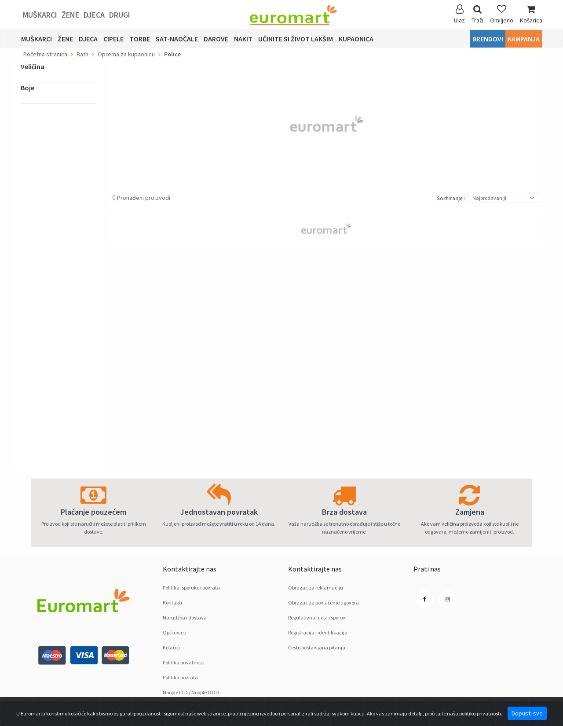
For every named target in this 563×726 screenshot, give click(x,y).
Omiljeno (501, 14)
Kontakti (172, 602)
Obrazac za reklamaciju (315, 587)
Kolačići (171, 647)
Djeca (94, 15)
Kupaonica (356, 38)
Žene (70, 15)
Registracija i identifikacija (317, 632)
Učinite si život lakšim (295, 38)
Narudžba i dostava (185, 617)
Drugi (119, 15)
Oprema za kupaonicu (126, 54)
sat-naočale (177, 38)
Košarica (531, 14)
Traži (477, 14)
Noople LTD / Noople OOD (191, 692)
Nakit (243, 38)
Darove (216, 38)
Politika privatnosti (184, 662)
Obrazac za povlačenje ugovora (323, 602)
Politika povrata (180, 677)
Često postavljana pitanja (316, 647)
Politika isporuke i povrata (191, 587)
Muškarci (40, 15)
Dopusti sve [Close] (527, 713)
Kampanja (524, 38)
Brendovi (487, 38)
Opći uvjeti (174, 632)
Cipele (113, 38)
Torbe (139, 38)
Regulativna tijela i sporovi (317, 617)
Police (172, 54)
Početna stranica (45, 54)
